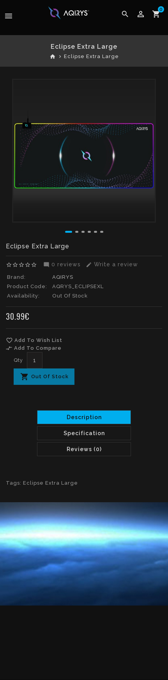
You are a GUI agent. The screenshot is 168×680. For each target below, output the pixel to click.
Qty (18, 360)
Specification (84, 433)
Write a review (111, 264)
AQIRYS (62, 277)
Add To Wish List (34, 340)
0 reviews (61, 264)
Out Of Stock (50, 376)
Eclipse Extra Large (91, 56)
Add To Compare (33, 348)
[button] (68, 232)
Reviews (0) (84, 449)
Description (84, 417)
